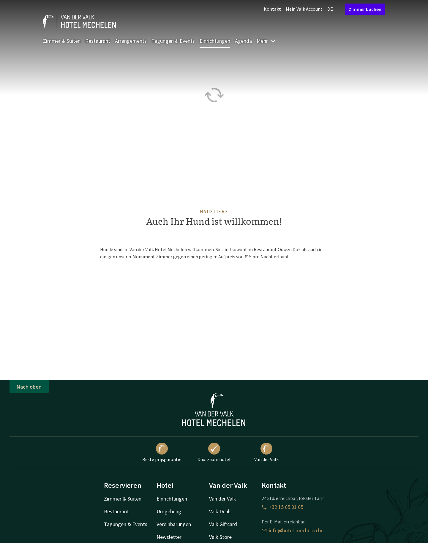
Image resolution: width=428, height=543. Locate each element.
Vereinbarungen (174, 524)
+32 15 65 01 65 (282, 507)
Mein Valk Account (304, 9)
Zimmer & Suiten (61, 40)
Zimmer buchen (365, 9)
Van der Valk (266, 452)
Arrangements (131, 40)
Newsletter (169, 536)
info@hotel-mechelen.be (292, 530)
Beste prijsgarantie (161, 452)
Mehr (266, 40)
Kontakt (272, 9)
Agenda (243, 40)
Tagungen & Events (173, 40)
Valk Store (220, 536)
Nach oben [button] (29, 386)
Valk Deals (220, 511)
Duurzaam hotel (214, 452)
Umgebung (169, 511)
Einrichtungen (215, 40)
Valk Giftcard (223, 524)
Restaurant (97, 40)
